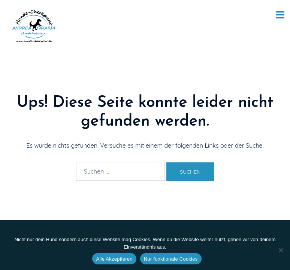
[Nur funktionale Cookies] (280, 250)
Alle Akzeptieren (114, 259)
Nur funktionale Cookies (171, 259)
